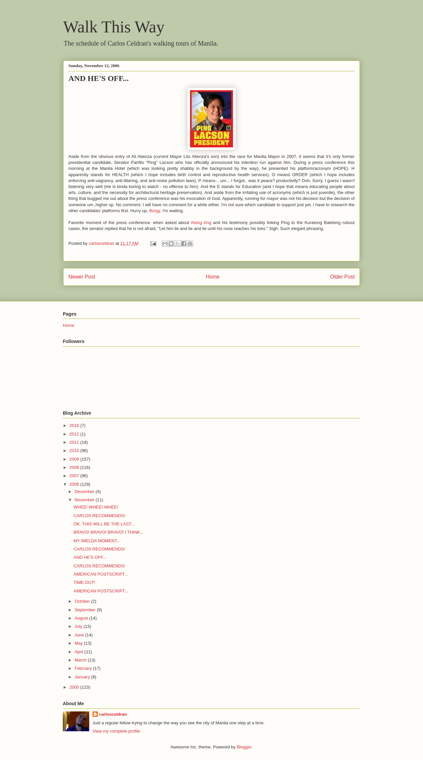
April (80, 651)
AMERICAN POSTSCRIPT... (100, 574)
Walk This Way (114, 27)
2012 (74, 434)
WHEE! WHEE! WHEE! (95, 507)
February (84, 668)
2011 (74, 442)
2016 (74, 425)
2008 (74, 467)
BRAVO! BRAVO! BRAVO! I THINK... (108, 532)
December (85, 491)
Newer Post (81, 277)
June (80, 634)
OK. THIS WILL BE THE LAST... (104, 523)
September (86, 609)
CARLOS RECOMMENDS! (99, 515)
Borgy (154, 210)
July (79, 626)
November (85, 499)
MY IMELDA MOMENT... (96, 540)
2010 (74, 450)
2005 (74, 687)
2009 (74, 459)
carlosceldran (113, 714)
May (79, 643)
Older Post (342, 277)
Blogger (244, 746)
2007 (74, 475)
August (82, 618)
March (81, 660)
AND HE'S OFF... (89, 557)
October (83, 601)
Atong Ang (201, 222)
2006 (74, 484)
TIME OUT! (84, 582)
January (83, 676)
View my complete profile (116, 731)
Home (213, 277)
